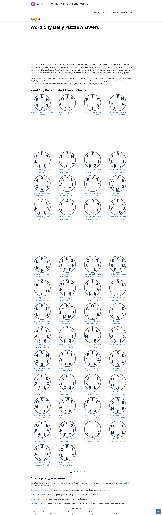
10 (91, 471)
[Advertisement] (81, 46)
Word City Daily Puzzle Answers (62, 4)
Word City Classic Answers (121, 13)
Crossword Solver (124, 483)
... (87, 471)
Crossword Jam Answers (40, 490)
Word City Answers (99, 13)
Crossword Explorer (38, 503)
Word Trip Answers (38, 494)
